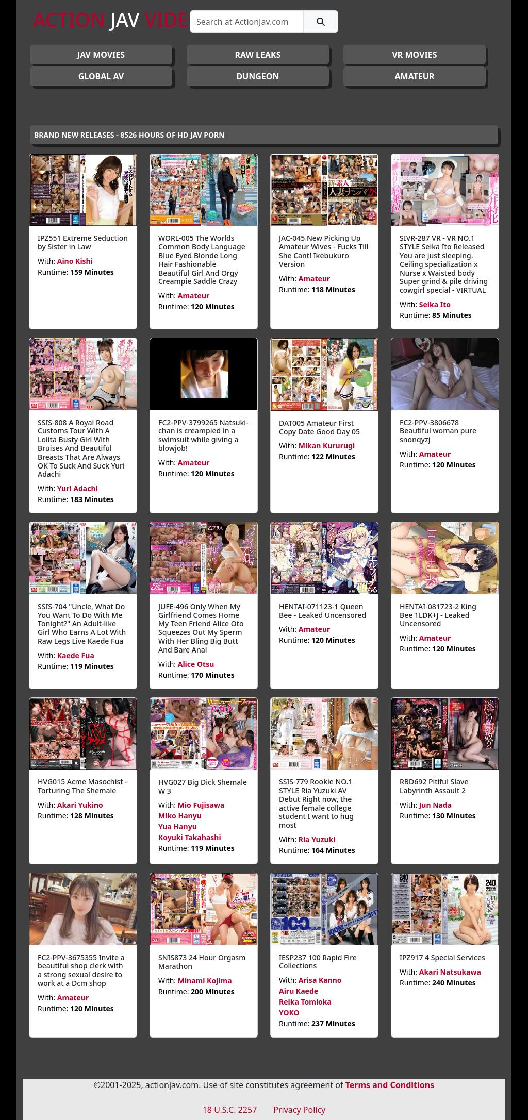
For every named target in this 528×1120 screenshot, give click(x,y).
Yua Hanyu (177, 826)
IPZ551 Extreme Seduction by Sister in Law (83, 242)
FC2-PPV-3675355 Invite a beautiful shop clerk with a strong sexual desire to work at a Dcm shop (81, 970)
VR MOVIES (414, 54)
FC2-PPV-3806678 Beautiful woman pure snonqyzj (438, 431)
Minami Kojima (205, 980)
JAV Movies (101, 54)
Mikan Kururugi (327, 445)
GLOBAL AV (101, 76)
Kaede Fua (75, 655)
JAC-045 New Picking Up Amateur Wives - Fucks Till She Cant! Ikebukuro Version (324, 251)
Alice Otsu (196, 664)
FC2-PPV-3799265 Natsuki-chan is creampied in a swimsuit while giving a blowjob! (203, 435)
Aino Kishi (75, 261)
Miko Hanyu (180, 816)
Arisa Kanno (320, 980)
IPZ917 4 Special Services (442, 957)
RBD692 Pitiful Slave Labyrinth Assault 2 (434, 786)
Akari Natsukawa (450, 972)
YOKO (289, 1012)
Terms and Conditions (390, 1085)
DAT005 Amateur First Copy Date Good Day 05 (319, 427)
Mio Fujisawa (201, 805)
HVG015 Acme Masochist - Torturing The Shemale (82, 786)
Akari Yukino (80, 805)
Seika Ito (435, 304)
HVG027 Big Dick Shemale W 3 (202, 786)
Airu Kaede (298, 991)
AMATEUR (415, 76)
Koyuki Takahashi (189, 837)
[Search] (247, 21)
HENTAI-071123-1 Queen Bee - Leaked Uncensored (322, 610)
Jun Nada (435, 805)
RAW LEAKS (257, 54)
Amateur (194, 295)
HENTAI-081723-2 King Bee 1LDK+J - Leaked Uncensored (438, 615)
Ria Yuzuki (317, 839)
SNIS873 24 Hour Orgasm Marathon (201, 961)
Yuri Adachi (77, 488)
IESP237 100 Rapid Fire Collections (318, 961)
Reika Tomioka (305, 1002)
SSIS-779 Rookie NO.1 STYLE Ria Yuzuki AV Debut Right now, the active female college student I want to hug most (316, 803)
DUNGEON (257, 76)
